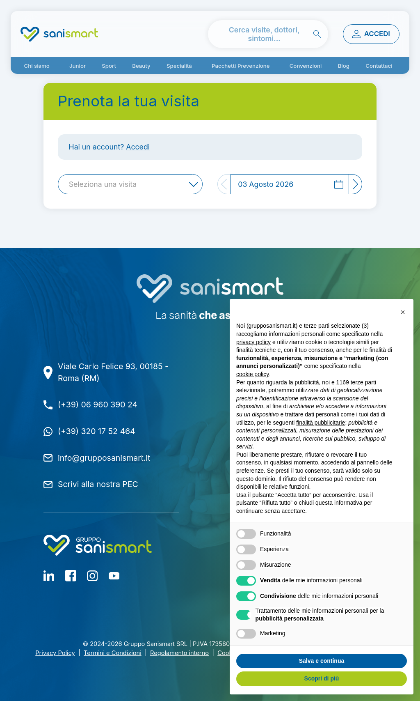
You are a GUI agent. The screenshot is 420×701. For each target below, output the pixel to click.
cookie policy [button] (252, 374)
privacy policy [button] (253, 342)
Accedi (138, 146)
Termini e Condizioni (113, 653)
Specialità (179, 65)
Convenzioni (306, 65)
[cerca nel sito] (268, 34)
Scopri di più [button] (321, 678)
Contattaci (378, 65)
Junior (77, 65)
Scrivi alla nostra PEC (98, 484)
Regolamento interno (179, 653)
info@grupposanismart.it (104, 458)
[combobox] (130, 184)
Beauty (141, 65)
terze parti (363, 382)
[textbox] (105, 184)
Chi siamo (36, 65)
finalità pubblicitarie (320, 422)
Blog (343, 65)
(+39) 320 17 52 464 (96, 431)
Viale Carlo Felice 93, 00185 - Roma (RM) (113, 372)
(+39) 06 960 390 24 (97, 404)
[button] (402, 312)
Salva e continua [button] (321, 660)
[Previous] (224, 184)
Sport (109, 65)
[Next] (355, 184)
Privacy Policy (55, 653)
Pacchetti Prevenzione (241, 65)
